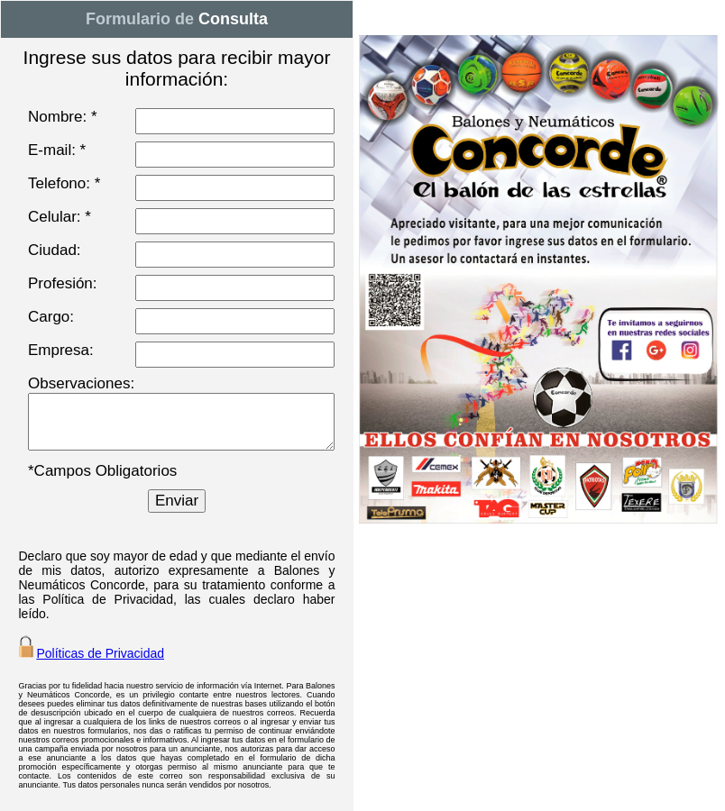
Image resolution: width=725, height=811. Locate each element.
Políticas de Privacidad (100, 653)
